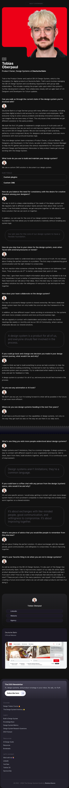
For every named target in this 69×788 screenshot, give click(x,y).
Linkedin (6, 761)
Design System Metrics (10, 725)
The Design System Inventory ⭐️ (14, 709)
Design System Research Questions (15, 728)
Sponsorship (7, 771)
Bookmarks (6, 748)
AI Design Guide (8, 742)
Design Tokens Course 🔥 (11, 706)
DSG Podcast (7, 732)
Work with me (7, 757)
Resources (6, 745)
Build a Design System (10, 718)
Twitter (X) (7, 767)
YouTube (6, 764)
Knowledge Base (8, 722)
